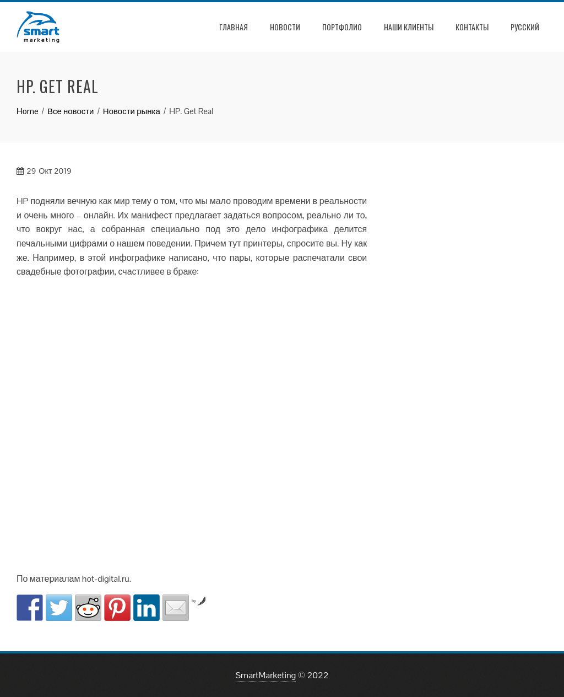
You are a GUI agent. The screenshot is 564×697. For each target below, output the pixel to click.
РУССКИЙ (525, 27)
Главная (233, 27)
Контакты (472, 27)
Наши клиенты (408, 27)
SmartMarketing (266, 675)
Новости (285, 27)
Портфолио (342, 27)
